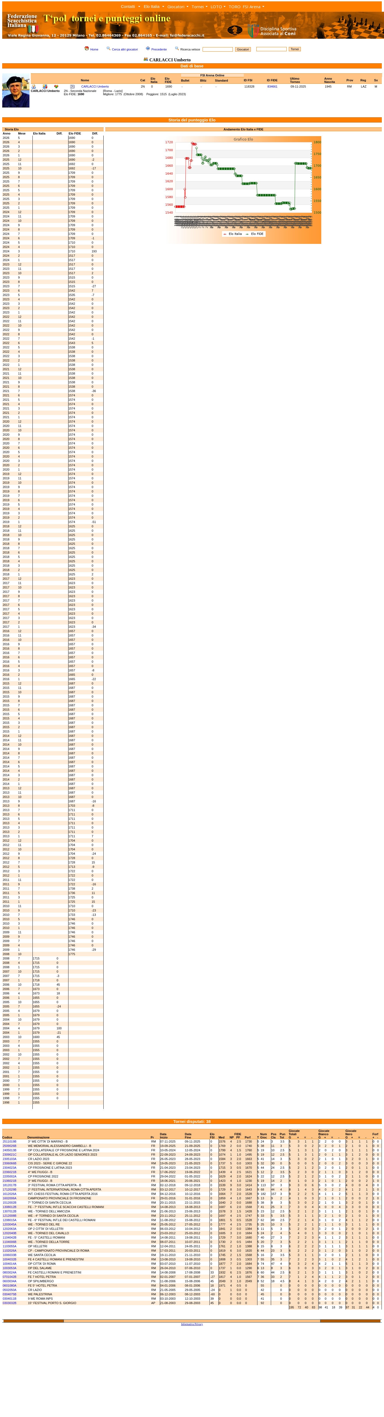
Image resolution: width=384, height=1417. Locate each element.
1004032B (9, 1259)
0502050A (9, 1290)
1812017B (9, 1185)
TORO (235, 6)
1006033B (9, 1255)
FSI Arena (251, 6)
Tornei (197, 6)
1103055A (9, 1246)
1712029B (9, 1189)
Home (94, 49)
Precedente (159, 49)
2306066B (9, 1163)
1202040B (9, 1233)
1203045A (9, 1224)
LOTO (216, 6)
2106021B (9, 1180)
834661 (273, 86)
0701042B (9, 1276)
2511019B (9, 1141)
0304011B (9, 1298)
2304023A (9, 1167)
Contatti (128, 6)
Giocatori (175, 6)
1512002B (9, 1202)
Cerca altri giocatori (125, 49)
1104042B (9, 1237)
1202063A (9, 1228)
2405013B (9, 1150)
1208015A (9, 1220)
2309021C (10, 1154)
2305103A (9, 1159)
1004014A (9, 1263)
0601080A (9, 1285)
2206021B (9, 1172)
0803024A (9, 1272)
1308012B (9, 1207)
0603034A (9, 1281)
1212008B (9, 1215)
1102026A (9, 1250)
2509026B (9, 1145)
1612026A (9, 1193)
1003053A (9, 1268)
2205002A (9, 1176)
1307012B (9, 1211)
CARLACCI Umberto (95, 86)
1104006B (9, 1241)
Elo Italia (152, 6)
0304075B (9, 1294)
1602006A (9, 1198)
